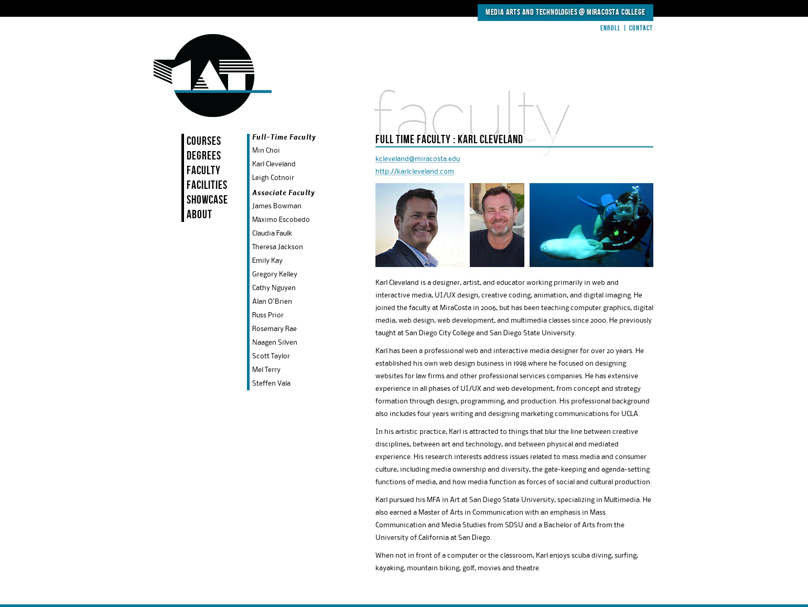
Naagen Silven (274, 342)
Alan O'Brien (272, 302)
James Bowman (276, 206)
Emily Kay (267, 261)
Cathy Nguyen (274, 288)
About (199, 215)
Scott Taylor (271, 356)
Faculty (204, 171)
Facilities (207, 185)
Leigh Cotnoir (273, 178)
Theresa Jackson (277, 247)
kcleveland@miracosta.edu (417, 159)
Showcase (207, 200)
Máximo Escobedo (281, 220)
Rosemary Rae (274, 329)
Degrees (204, 156)
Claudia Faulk (272, 233)
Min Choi (266, 150)
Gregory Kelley (274, 274)
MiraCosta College (616, 12)
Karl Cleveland (274, 164)
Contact (641, 28)
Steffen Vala (271, 383)
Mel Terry (266, 370)
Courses (204, 141)
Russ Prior (268, 315)
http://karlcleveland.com (414, 171)
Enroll (610, 28)
